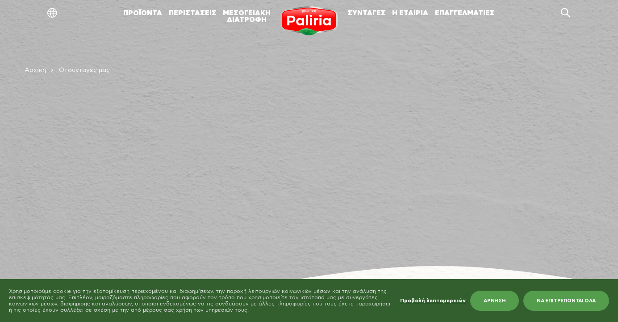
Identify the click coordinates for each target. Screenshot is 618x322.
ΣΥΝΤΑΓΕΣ (366, 13)
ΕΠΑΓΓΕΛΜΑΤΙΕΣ (465, 13)
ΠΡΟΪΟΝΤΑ (142, 13)
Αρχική (35, 70)
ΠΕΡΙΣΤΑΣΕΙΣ (193, 13)
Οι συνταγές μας (84, 70)
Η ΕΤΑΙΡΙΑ (410, 13)
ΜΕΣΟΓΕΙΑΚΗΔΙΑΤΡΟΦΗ (247, 16)
